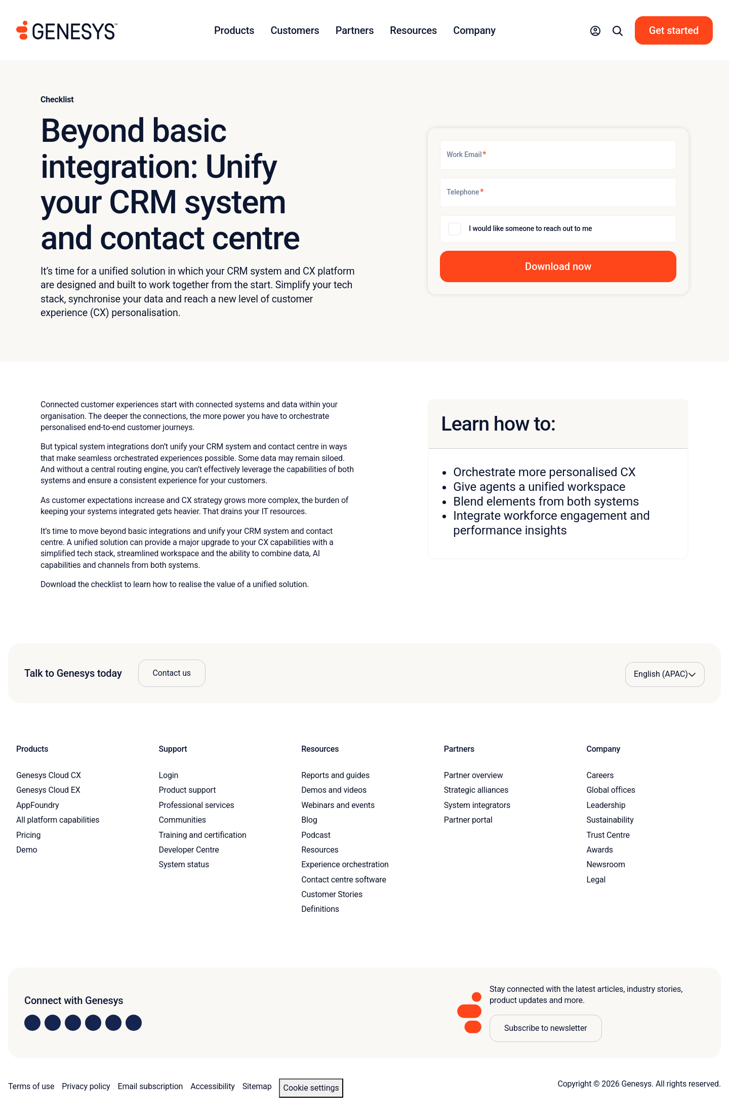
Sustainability (609, 820)
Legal (595, 879)
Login (169, 775)
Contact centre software (343, 879)
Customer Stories (331, 894)
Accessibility (212, 1086)
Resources (320, 850)
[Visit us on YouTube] (113, 1023)
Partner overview (473, 775)
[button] (595, 30)
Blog (309, 820)
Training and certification (203, 835)
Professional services (196, 805)
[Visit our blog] (134, 1023)
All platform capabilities (57, 820)
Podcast (316, 835)
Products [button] (234, 30)
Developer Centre (189, 850)
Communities (182, 820)
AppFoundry (37, 805)
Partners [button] (355, 30)
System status (184, 864)
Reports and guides (335, 775)
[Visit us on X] (73, 1023)
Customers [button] (294, 30)
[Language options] (665, 674)
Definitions (320, 909)
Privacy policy (86, 1086)
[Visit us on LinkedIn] (32, 1023)
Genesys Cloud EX (48, 790)
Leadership (605, 805)
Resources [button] (413, 30)
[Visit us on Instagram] (53, 1023)
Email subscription (150, 1086)
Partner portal (468, 820)
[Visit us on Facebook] (93, 1023)
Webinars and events (338, 805)
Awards (599, 850)
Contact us (172, 673)
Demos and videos (334, 790)
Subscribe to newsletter (545, 1028)
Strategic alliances (476, 790)
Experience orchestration (345, 864)
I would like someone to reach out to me (530, 228)
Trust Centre (607, 835)
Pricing (28, 835)
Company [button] (474, 30)
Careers (600, 775)
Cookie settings (311, 1088)
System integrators (477, 805)
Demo (26, 850)
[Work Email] (558, 155)
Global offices (610, 790)
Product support (187, 790)
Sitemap (257, 1086)
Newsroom (605, 864)
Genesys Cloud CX (48, 775)
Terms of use (31, 1086)
